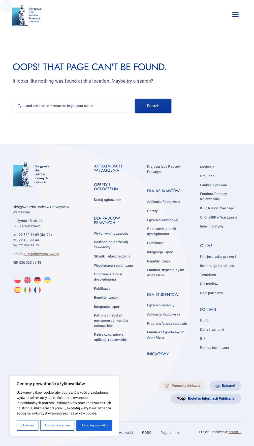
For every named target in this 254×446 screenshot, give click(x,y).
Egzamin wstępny (160, 305)
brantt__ (235, 432)
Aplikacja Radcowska (163, 201)
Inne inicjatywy (211, 226)
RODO (147, 432)
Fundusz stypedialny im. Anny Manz (166, 272)
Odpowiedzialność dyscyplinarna (108, 277)
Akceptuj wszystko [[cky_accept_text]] (94, 425)
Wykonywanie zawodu (111, 233)
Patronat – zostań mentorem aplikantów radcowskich (111, 320)
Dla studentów (163, 294)
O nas (206, 246)
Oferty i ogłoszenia (106, 187)
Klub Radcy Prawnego (217, 208)
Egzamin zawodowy (162, 220)
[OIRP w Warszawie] (33, 15)
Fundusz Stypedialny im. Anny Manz (166, 335)
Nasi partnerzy (211, 293)
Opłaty (152, 211)
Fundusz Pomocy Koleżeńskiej (213, 196)
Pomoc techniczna (214, 347)
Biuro (204, 320)
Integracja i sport (107, 306)
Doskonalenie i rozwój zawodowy (111, 244)
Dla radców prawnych (107, 220)
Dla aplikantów (163, 191)
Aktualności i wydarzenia (108, 168)
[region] (64, 406)
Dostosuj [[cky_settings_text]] (27, 425)
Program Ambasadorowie (167, 323)
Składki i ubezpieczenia (112, 256)
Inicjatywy (158, 354)
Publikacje (102, 288)
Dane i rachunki (212, 329)
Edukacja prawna (213, 185)
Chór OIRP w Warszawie (218, 217)
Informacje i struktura (217, 265)
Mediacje (207, 167)
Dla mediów (209, 284)
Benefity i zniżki (106, 297)
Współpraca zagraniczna (113, 265)
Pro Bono (207, 176)
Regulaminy (169, 432)
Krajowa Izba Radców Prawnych (164, 169)
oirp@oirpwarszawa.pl (41, 253)
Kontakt (208, 309)
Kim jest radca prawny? (218, 256)
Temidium (208, 275)
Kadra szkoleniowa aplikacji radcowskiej (110, 337)
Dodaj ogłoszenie (107, 199)
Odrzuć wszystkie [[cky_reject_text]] (57, 425)
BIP (203, 338)
